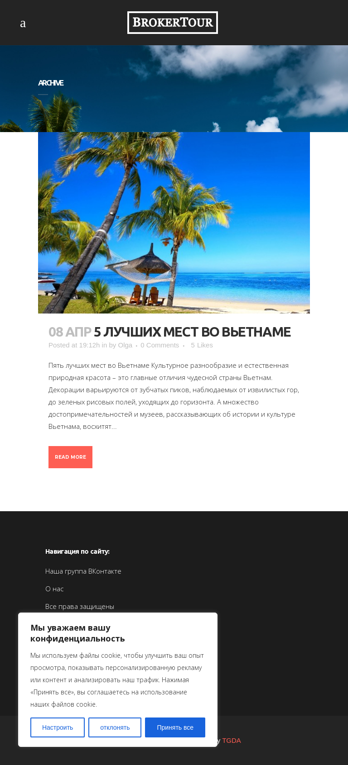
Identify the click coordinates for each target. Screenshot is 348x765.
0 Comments (159, 345)
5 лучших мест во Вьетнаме (192, 331)
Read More (70, 457)
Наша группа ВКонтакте (83, 570)
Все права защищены (79, 606)
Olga (125, 345)
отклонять (115, 727)
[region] (118, 680)
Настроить (57, 727)
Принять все (175, 727)
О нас (54, 588)
